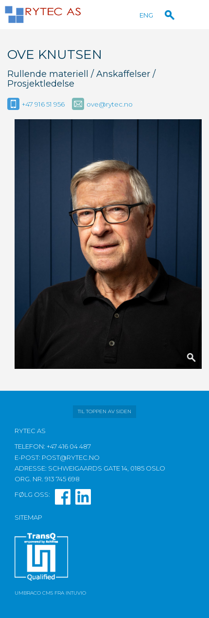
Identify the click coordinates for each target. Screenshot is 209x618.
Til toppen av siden (104, 411)
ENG (146, 15)
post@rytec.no (71, 457)
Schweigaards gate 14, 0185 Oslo (106, 468)
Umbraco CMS (34, 593)
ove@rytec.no (110, 104)
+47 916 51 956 (43, 104)
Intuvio (76, 593)
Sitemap (28, 517)
